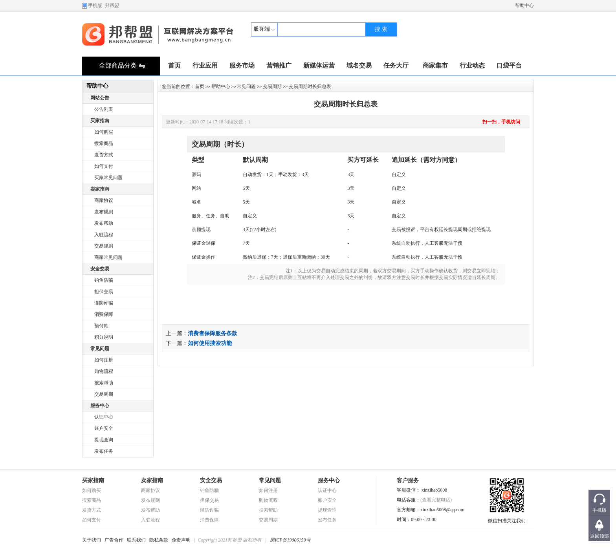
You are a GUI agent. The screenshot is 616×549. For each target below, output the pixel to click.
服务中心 (99, 405)
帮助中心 (524, 5)
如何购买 (103, 132)
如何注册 (103, 360)
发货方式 (103, 155)
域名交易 (359, 65)
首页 (174, 65)
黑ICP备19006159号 (290, 540)
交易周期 (103, 394)
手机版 (95, 5)
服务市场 (242, 65)
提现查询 (103, 440)
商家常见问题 (108, 257)
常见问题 (99, 348)
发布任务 (103, 451)
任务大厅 (396, 65)
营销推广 (279, 65)
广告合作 (113, 540)
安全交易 (99, 269)
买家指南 (99, 120)
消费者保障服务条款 (212, 333)
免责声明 (181, 540)
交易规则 (103, 246)
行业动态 (472, 65)
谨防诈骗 (103, 303)
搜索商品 (103, 143)
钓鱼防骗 (103, 280)
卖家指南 (99, 189)
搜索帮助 (103, 383)
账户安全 (103, 428)
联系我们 (136, 540)
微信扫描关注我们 (506, 518)
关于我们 (91, 540)
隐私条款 (158, 540)
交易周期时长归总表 (346, 104)
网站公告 (99, 98)
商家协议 (103, 200)
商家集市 (435, 65)
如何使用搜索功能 (210, 343)
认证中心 (103, 417)
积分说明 (103, 337)
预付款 (101, 326)
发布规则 (103, 212)
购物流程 (103, 371)
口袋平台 (509, 65)
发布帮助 (103, 223)
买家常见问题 (108, 177)
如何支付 (103, 166)
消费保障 (103, 314)
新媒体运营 (319, 65)
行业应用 (205, 65)
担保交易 (103, 291)
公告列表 (103, 109)
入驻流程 (103, 234)
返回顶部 (599, 536)
